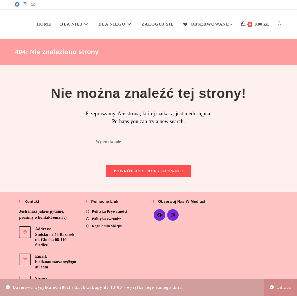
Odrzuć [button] (284, 287)
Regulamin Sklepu (107, 226)
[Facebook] (18, 5)
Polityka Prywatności (109, 211)
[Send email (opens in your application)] (33, 5)
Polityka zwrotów (106, 219)
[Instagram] (25, 5)
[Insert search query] (148, 141)
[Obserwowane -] (207, 24)
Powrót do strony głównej (148, 171)
